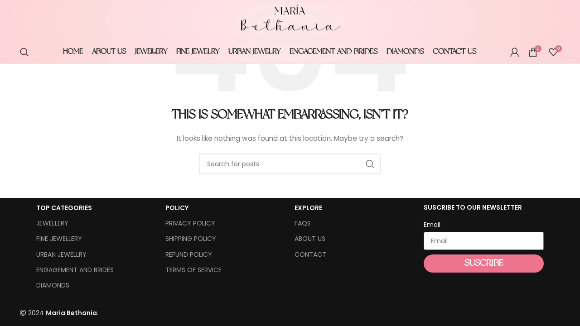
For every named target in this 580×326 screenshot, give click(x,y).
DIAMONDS (52, 285)
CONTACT (310, 254)
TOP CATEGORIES (64, 207)
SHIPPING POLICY (190, 238)
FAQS (303, 223)
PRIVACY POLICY (190, 223)
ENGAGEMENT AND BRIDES (75, 269)
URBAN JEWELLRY (61, 254)
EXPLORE (308, 207)
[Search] (24, 52)
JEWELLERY (52, 223)
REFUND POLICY (188, 254)
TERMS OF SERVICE (193, 269)
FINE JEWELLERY (59, 238)
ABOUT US (310, 238)
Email (432, 224)
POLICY (176, 207)
